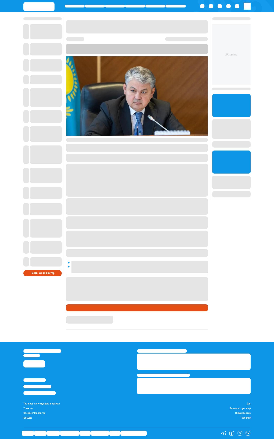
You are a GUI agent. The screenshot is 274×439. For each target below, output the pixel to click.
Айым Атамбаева (76, 317)
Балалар (246, 417)
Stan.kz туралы (34, 380)
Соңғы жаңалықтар (43, 273)
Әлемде (115, 6)
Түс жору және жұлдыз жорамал (41, 403)
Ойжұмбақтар (243, 413)
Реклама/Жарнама (37, 386)
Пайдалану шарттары (39, 393)
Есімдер (27, 417)
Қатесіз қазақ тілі (133, 433)
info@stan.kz (31, 355)
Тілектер (28, 408)
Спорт (155, 6)
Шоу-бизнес (175, 6)
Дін (249, 403)
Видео (114, 433)
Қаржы (95, 6)
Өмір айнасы (135, 6)
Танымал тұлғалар (240, 408)
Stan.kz (170, 49)
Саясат (75, 6)
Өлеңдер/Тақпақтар (34, 413)
